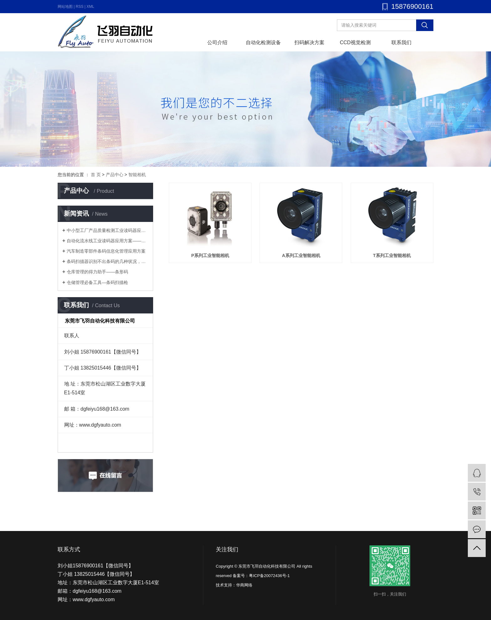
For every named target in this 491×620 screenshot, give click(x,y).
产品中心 (114, 174)
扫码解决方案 (309, 42)
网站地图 (65, 6)
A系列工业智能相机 (301, 255)
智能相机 (137, 174)
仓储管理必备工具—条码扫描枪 (97, 282)
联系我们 (401, 42)
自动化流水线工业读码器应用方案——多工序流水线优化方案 (107, 240)
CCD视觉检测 (355, 42)
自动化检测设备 (263, 42)
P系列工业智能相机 (210, 255)
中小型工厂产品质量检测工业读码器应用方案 (107, 230)
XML (90, 6)
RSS (80, 6)
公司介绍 (217, 42)
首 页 (96, 174)
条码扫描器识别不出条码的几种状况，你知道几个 (107, 261)
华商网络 (244, 585)
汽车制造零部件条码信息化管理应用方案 (106, 251)
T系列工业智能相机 (392, 255)
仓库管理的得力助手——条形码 (97, 271)
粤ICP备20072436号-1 (269, 575)
